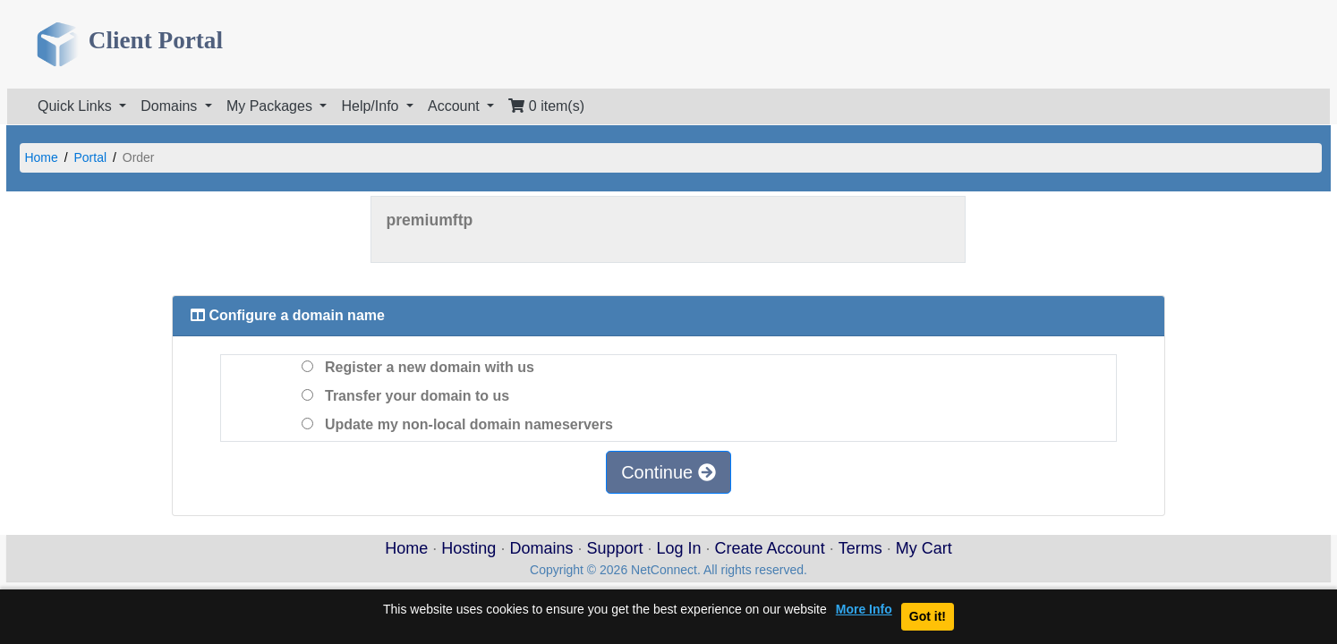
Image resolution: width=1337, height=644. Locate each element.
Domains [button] (171, 106)
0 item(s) (546, 106)
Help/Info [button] (371, 106)
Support (614, 548)
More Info (864, 609)
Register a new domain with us (418, 367)
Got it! (927, 616)
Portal (90, 157)
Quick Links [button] (76, 106)
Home (40, 157)
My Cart (924, 548)
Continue (668, 472)
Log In (679, 548)
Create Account (770, 548)
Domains (541, 548)
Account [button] (455, 106)
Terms (860, 548)
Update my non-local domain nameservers (457, 424)
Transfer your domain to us (405, 395)
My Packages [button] (271, 106)
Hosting (468, 548)
